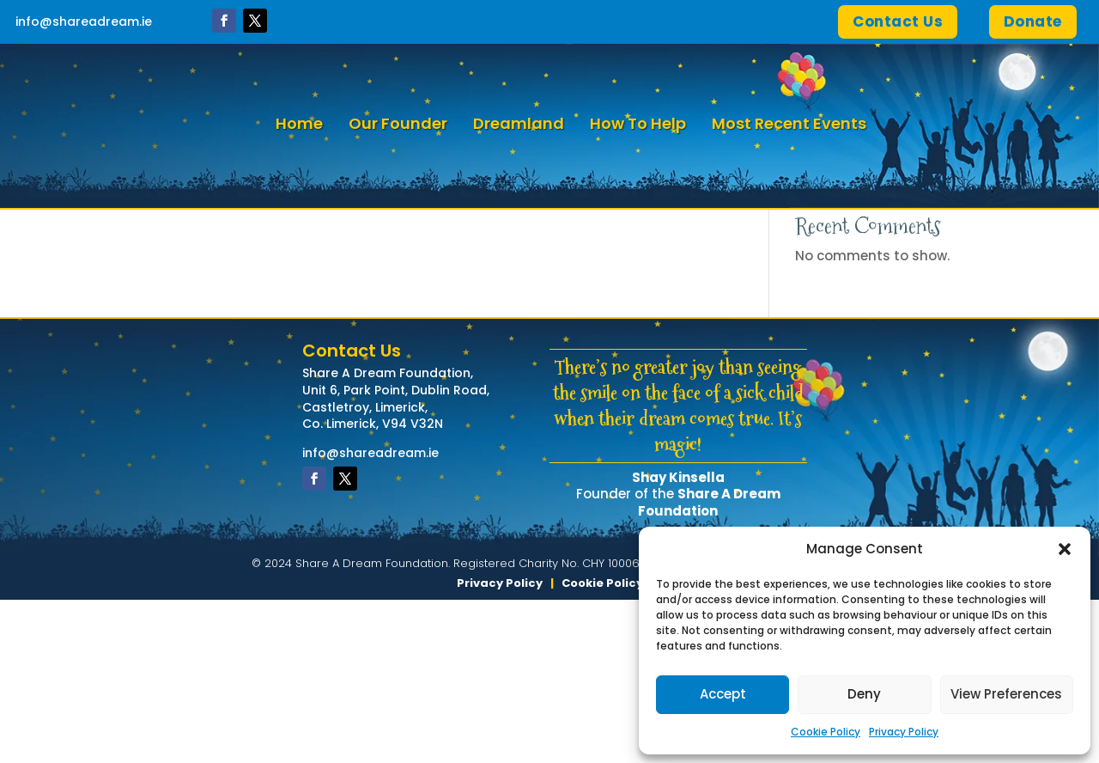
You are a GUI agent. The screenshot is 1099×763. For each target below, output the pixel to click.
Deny (864, 694)
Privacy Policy (903, 731)
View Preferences (1006, 694)
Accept (723, 694)
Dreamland (518, 123)
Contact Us (898, 21)
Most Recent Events (789, 123)
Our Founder (398, 123)
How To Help (638, 123)
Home (299, 123)
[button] (1064, 549)
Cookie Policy (825, 731)
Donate (1033, 21)
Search (958, 277)
